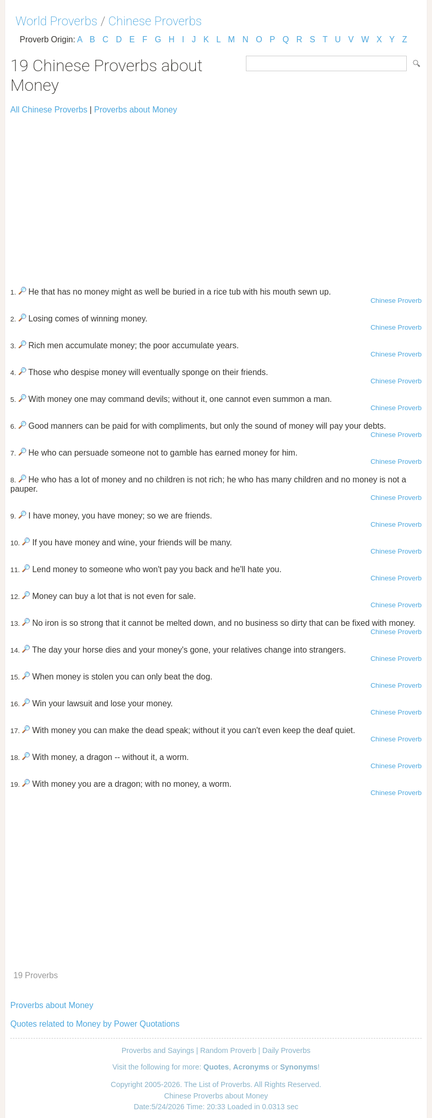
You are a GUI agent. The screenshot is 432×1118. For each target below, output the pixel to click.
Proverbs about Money (135, 109)
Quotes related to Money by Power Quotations (94, 1023)
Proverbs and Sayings (158, 1050)
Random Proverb (228, 1050)
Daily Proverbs (286, 1050)
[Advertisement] (216, 196)
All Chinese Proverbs (48, 109)
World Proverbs (56, 21)
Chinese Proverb (396, 300)
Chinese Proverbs (155, 21)
